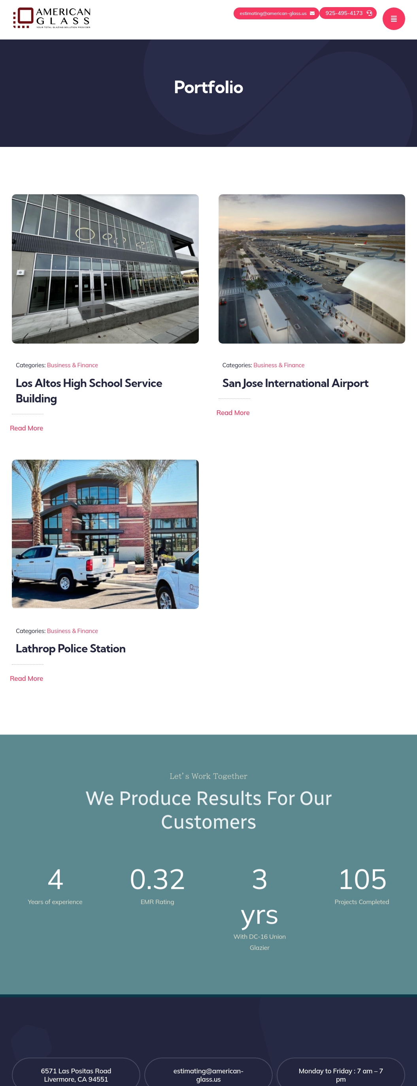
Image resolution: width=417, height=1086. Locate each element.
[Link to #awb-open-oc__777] (394, 19)
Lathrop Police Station (71, 648)
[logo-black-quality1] (52, 9)
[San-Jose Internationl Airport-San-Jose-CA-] (312, 198)
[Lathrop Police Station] (105, 463)
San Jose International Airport (296, 383)
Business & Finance (72, 365)
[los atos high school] (105, 198)
